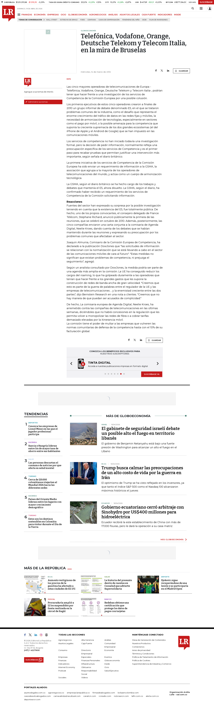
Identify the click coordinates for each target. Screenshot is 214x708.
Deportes (33, 423)
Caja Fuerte (86, 643)
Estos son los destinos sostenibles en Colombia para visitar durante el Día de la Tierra (45, 523)
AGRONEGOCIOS (97, 14)
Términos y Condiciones (143, 653)
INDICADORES (165, 14)
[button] (70, 363)
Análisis (107, 640)
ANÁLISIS (113, 14)
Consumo (62, 650)
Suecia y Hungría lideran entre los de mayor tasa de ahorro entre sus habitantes (44, 448)
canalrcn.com (89, 696)
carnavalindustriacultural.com (67, 696)
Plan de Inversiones (158, 20)
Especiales (86, 657)
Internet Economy (66, 667)
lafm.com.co (137, 696)
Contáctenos (138, 647)
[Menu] (19, 14)
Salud (31, 459)
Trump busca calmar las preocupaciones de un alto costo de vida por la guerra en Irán (142, 472)
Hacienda (32, 442)
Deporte (165, 577)
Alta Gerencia (87, 640)
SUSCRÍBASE (206, 2)
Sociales (62, 677)
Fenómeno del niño (130, 20)
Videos (84, 677)
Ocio (106, 667)
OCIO (63, 14)
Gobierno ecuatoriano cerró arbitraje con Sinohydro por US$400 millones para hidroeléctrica (142, 512)
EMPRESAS (53, 14)
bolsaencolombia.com (128, 693)
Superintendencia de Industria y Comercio (151, 664)
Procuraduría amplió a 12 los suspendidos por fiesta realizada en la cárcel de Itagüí (61, 607)
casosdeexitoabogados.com (37, 696)
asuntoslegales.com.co (34, 693)
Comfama (92, 20)
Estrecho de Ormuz (69, 20)
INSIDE (177, 14)
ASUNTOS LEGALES (130, 14)
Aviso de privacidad (141, 650)
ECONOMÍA (39, 14)
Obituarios (86, 667)
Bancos (108, 599)
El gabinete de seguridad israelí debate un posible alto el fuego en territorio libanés (140, 433)
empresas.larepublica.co (78, 693)
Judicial (51, 599)
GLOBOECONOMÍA (77, 14)
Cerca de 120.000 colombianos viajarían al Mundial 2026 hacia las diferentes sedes (42, 483)
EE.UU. (50, 577)
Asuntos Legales (65, 643)
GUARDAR (181, 71)
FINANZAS (27, 14)
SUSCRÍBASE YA (151, 374)
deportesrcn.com (32, 699)
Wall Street (51, 20)
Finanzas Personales (90, 660)
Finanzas (62, 660)
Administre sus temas (37, 102)
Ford (82, 20)
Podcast (62, 671)
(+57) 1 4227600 (32, 650)
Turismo (32, 476)
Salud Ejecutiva (111, 671)
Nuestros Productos (141, 643)
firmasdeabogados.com (104, 693)
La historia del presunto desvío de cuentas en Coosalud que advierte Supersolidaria (118, 584)
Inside (107, 664)
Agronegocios (65, 640)
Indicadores (63, 664)
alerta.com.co (152, 696)
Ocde (144, 20)
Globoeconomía (112, 660)
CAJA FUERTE (149, 14)
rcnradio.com (105, 696)
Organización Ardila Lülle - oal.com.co (179, 693)
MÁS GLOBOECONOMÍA (172, 539)
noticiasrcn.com (121, 696)
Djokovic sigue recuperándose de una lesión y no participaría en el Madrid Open (174, 584)
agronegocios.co (56, 693)
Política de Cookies (141, 660)
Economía (109, 650)
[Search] (193, 8)
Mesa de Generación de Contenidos (149, 640)
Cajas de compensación (109, 20)
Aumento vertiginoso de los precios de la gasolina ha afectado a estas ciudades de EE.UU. (62, 584)
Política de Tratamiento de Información (150, 657)
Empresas (62, 657)
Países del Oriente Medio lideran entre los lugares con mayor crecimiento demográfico (45, 503)
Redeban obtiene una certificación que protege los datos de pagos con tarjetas (116, 607)
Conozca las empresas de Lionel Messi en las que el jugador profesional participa (43, 430)
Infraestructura (88, 664)
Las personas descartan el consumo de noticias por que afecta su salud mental (44, 465)
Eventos (108, 657)
